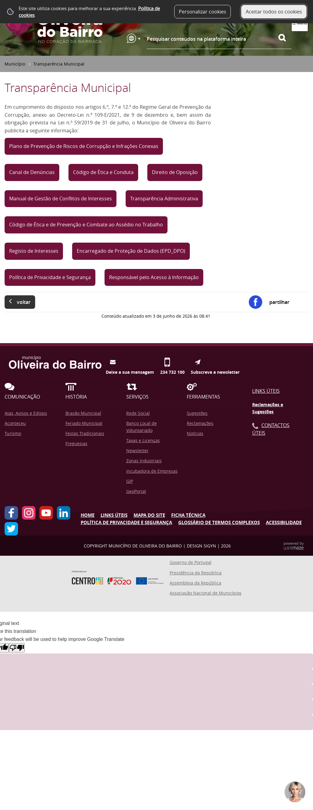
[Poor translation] (17, 648)
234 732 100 (172, 362)
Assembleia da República (195, 583)
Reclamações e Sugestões (267, 408)
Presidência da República (196, 573)
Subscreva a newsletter (215, 362)
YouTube (46, 513)
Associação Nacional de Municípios (205, 593)
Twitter (11, 529)
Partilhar (279, 302)
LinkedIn (63, 513)
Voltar (24, 302)
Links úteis (114, 515)
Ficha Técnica (188, 515)
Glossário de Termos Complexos (219, 522)
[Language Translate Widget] (133, 38)
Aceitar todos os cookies (274, 11)
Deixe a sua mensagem (130, 362)
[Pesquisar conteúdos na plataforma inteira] (285, 37)
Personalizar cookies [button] (202, 11)
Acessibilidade (284, 522)
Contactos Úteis (270, 429)
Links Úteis (266, 391)
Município (15, 64)
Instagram (28, 513)
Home (87, 515)
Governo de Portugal (191, 562)
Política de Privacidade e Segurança (126, 522)
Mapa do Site (149, 515)
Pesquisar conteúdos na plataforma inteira (196, 39)
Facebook (11, 513)
